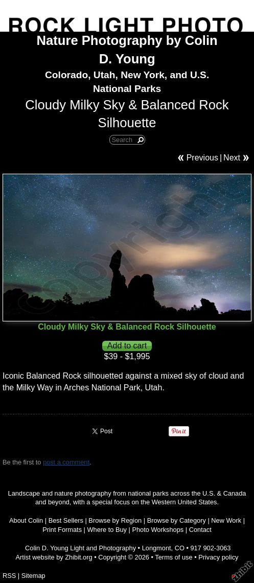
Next (231, 157)
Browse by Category (176, 520)
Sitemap (33, 575)
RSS (9, 575)
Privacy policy (218, 557)
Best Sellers (66, 520)
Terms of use (173, 557)
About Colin (26, 520)
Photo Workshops (157, 529)
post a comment (66, 462)
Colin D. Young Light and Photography (80, 548)
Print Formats (62, 529)
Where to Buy (107, 529)
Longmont (156, 548)
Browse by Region (115, 520)
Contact (200, 529)
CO (179, 548)
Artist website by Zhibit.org (54, 557)
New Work (226, 520)
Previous (202, 157)
